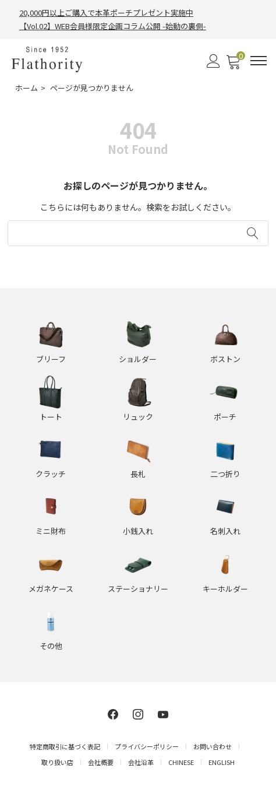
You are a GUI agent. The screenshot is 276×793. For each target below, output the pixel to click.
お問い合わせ (212, 746)
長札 (138, 473)
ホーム (26, 87)
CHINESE (181, 762)
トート (51, 416)
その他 (51, 645)
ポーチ (225, 416)
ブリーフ (51, 358)
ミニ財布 (51, 530)
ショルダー (138, 358)
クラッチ (51, 473)
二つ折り (225, 473)
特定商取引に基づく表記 (65, 746)
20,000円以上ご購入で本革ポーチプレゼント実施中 (106, 12)
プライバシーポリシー (147, 746)
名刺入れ (225, 530)
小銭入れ (138, 530)
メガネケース (51, 588)
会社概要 (101, 762)
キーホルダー (225, 588)
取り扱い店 (57, 762)
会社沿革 (141, 762)
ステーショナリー (138, 588)
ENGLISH (221, 762)
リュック (138, 416)
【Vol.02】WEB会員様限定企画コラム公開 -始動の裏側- (112, 25)
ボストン (225, 358)
